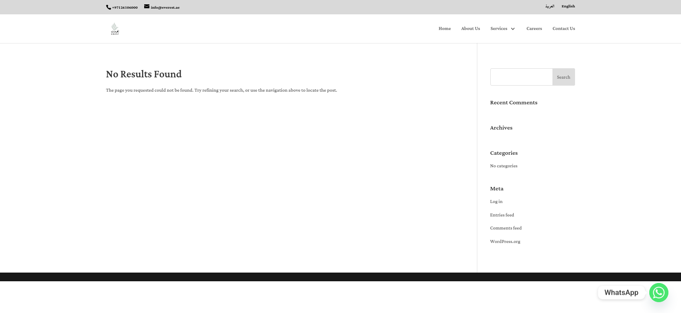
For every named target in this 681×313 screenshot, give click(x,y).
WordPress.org (505, 241)
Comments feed (506, 228)
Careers (534, 29)
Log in (496, 201)
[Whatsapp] (658, 292)
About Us (470, 29)
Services (498, 29)
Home (445, 29)
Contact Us (563, 29)
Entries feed (502, 215)
